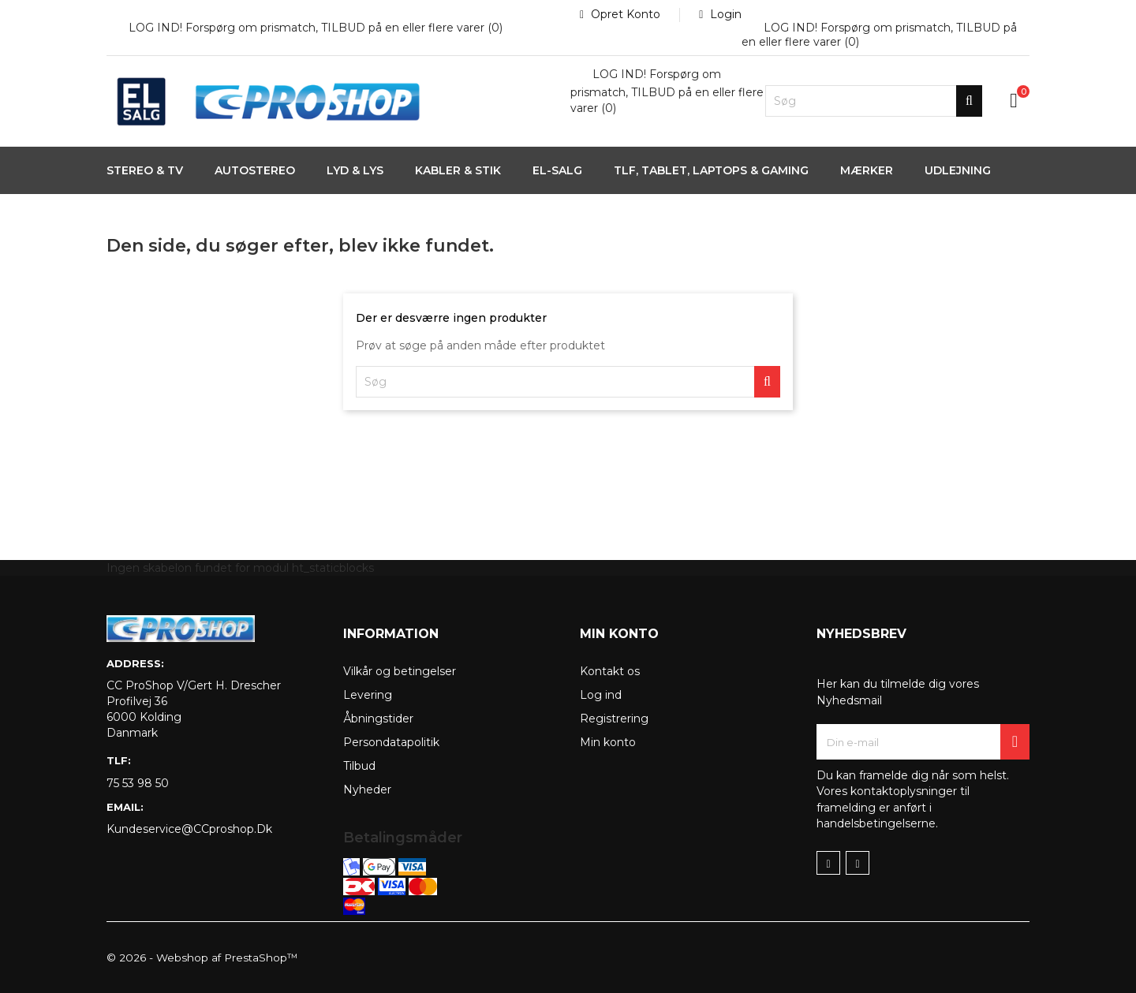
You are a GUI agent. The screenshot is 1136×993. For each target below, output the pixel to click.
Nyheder (367, 789)
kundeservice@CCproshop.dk (189, 829)
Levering (367, 695)
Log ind (601, 695)
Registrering (614, 718)
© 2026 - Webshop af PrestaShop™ (203, 957)
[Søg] (873, 101)
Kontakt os (610, 671)
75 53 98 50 (137, 783)
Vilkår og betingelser (399, 671)
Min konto (608, 742)
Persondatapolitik (391, 742)
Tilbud (359, 766)
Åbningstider (378, 718)
